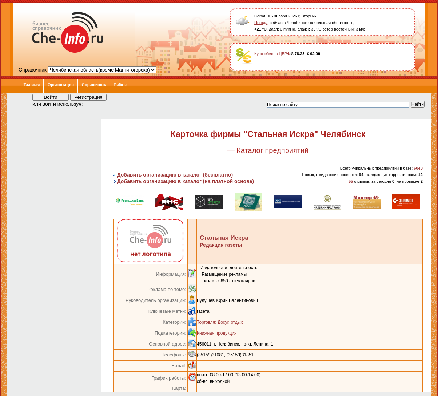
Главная (32, 84)
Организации (60, 84)
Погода (260, 22)
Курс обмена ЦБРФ (272, 54)
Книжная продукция (216, 333)
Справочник (93, 84)
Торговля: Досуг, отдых (220, 322)
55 (351, 181)
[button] (95, 103)
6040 (418, 168)
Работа (120, 84)
